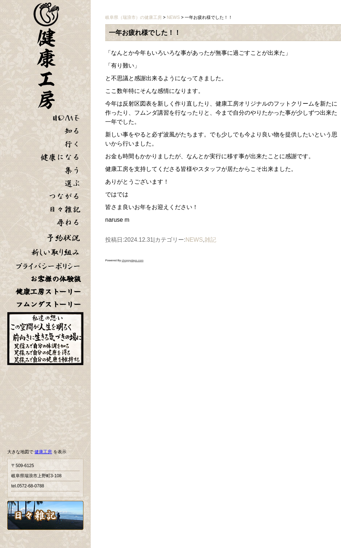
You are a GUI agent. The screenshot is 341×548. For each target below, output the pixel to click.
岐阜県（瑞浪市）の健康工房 (133, 17)
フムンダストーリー (48, 304)
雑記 (210, 240)
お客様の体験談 (55, 279)
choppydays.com (132, 260)
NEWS (194, 240)
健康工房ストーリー (48, 292)
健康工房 (43, 451)
